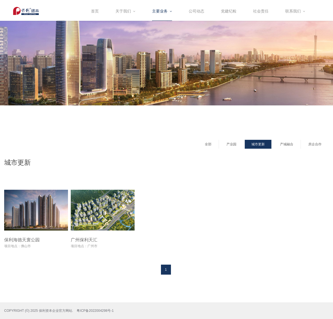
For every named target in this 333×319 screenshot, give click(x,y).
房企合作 (315, 144)
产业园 (231, 144)
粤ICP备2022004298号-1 (95, 311)
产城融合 (286, 144)
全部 (208, 144)
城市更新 (258, 144)
